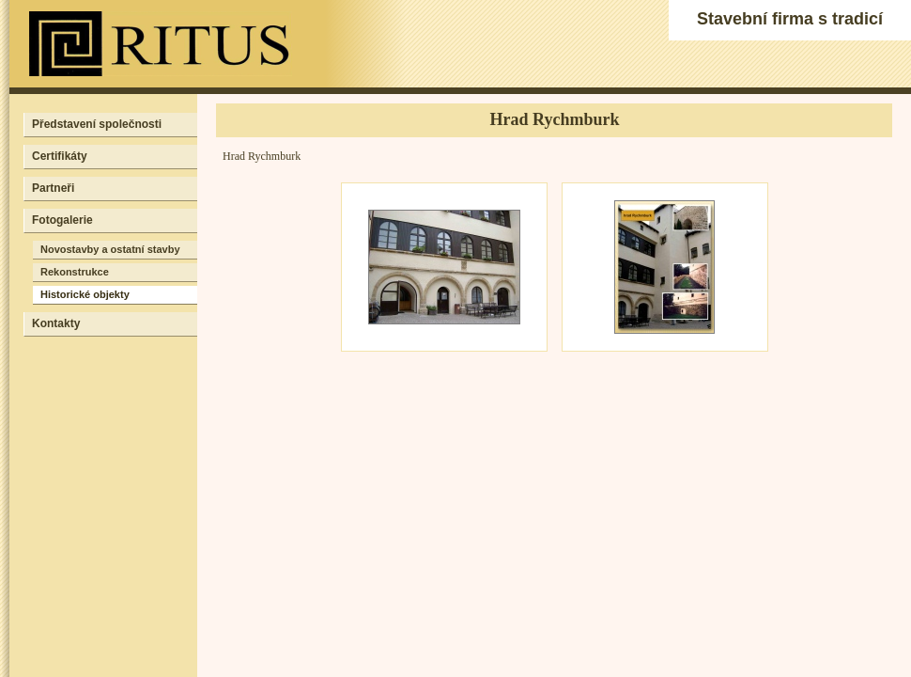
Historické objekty (85, 294)
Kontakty (56, 323)
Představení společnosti (97, 124)
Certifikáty (59, 156)
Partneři (53, 188)
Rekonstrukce (74, 271)
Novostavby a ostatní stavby (110, 249)
